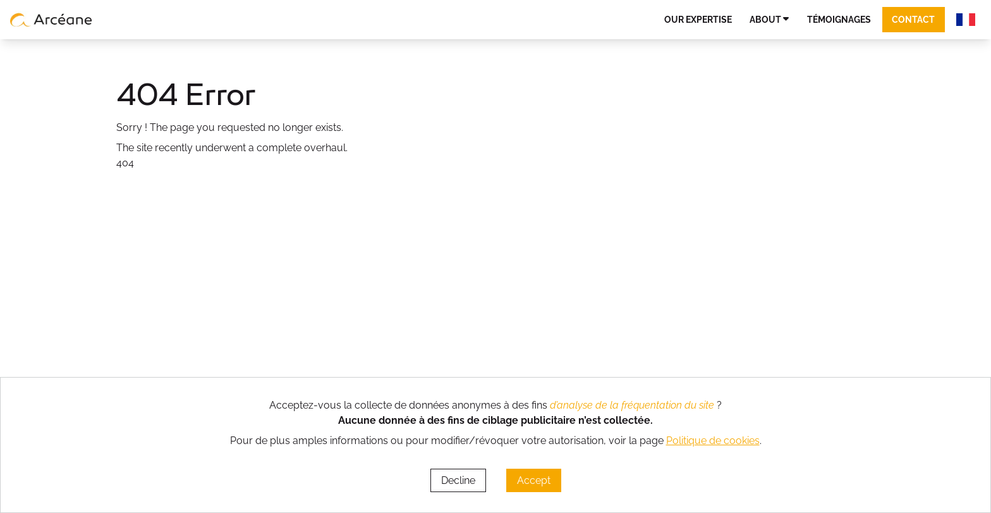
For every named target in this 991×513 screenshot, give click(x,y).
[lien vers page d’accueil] (51, 19)
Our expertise (698, 19)
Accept (533, 480)
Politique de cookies (713, 441)
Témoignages (839, 19)
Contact (913, 19)
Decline (458, 480)
